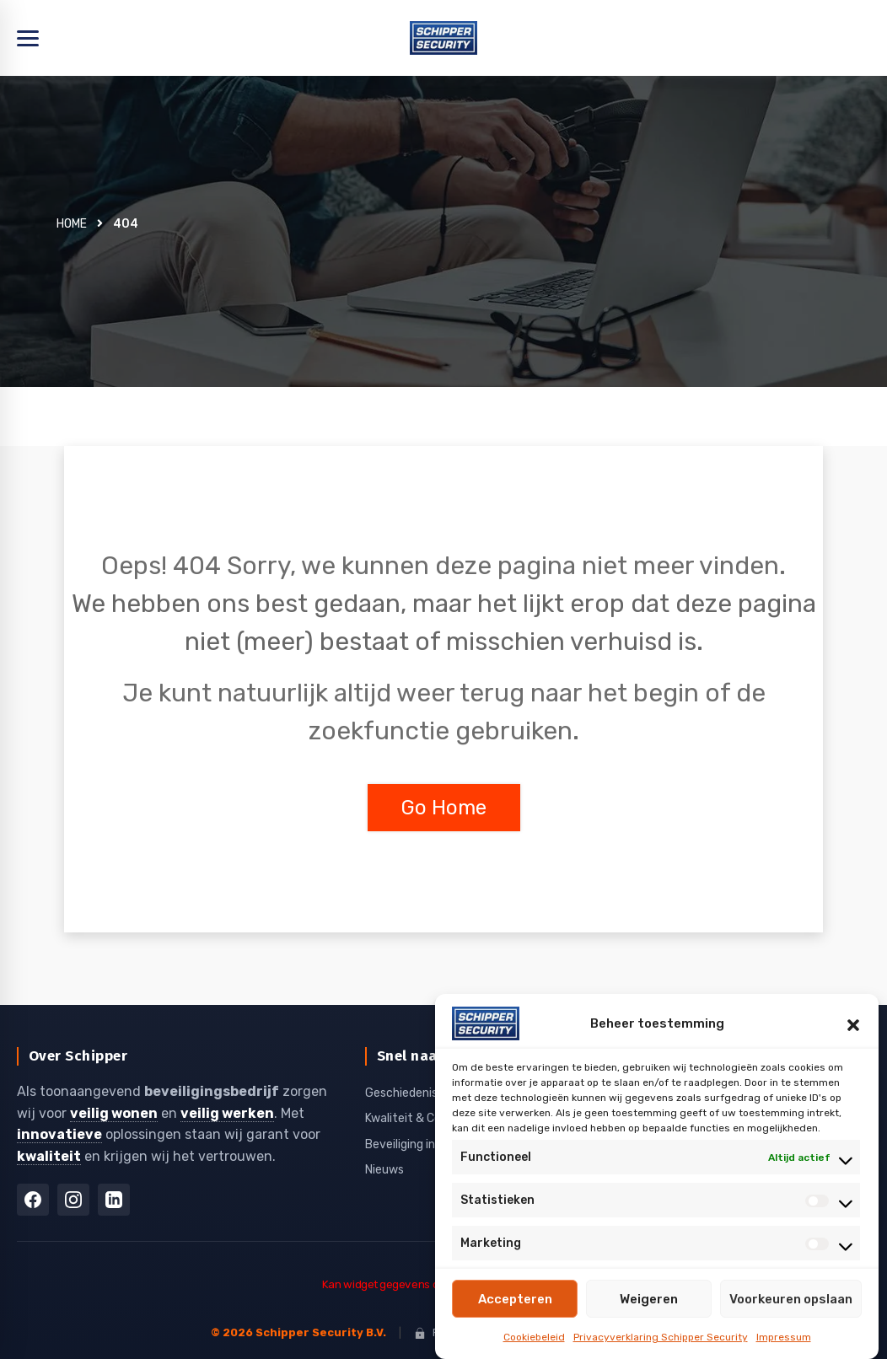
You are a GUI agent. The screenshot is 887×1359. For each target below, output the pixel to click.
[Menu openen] (28, 38)
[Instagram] (73, 1200)
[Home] (443, 38)
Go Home (444, 807)
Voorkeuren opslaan (790, 1299)
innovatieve (59, 1134)
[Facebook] (33, 1200)
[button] (853, 1023)
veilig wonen (114, 1113)
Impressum (783, 1337)
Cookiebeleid (534, 1337)
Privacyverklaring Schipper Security (660, 1337)
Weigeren (649, 1299)
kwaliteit (49, 1156)
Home (71, 224)
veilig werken (227, 1113)
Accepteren (515, 1299)
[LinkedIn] (114, 1200)
